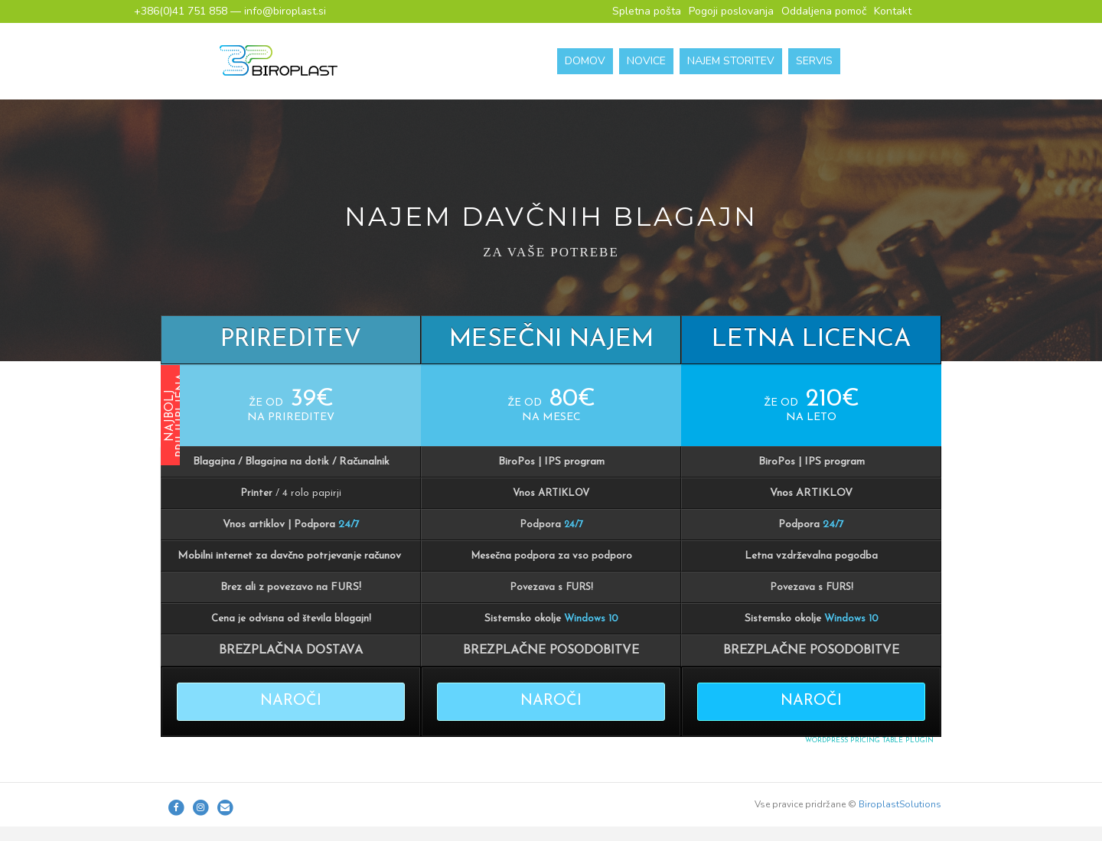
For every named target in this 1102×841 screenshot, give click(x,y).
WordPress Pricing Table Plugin (869, 740)
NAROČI (290, 701)
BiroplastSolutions (900, 804)
